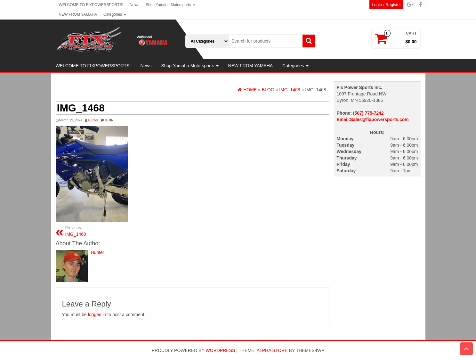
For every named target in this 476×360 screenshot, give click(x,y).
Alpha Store (272, 350)
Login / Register (386, 4)
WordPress (220, 350)
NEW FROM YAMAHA (78, 14)
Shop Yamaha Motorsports (170, 5)
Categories (114, 14)
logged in (97, 314)
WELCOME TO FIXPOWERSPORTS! (91, 5)
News (134, 5)
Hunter (93, 120)
